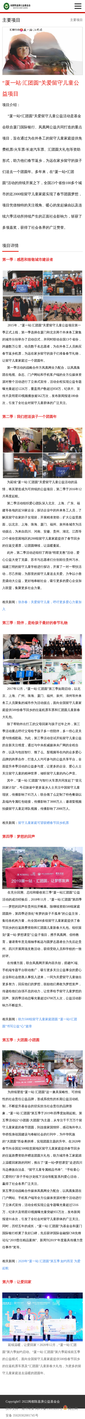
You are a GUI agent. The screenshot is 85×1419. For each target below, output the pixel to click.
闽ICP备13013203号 (48, 1408)
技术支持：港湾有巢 (20, 1408)
